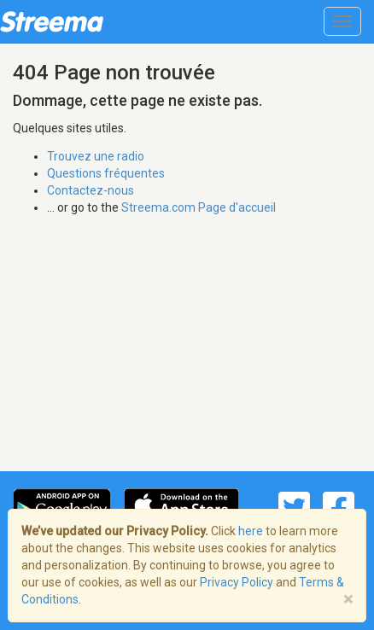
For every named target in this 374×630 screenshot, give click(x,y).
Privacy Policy (236, 582)
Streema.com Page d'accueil (198, 207)
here (250, 531)
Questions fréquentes (106, 173)
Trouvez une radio (95, 156)
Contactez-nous (90, 190)
